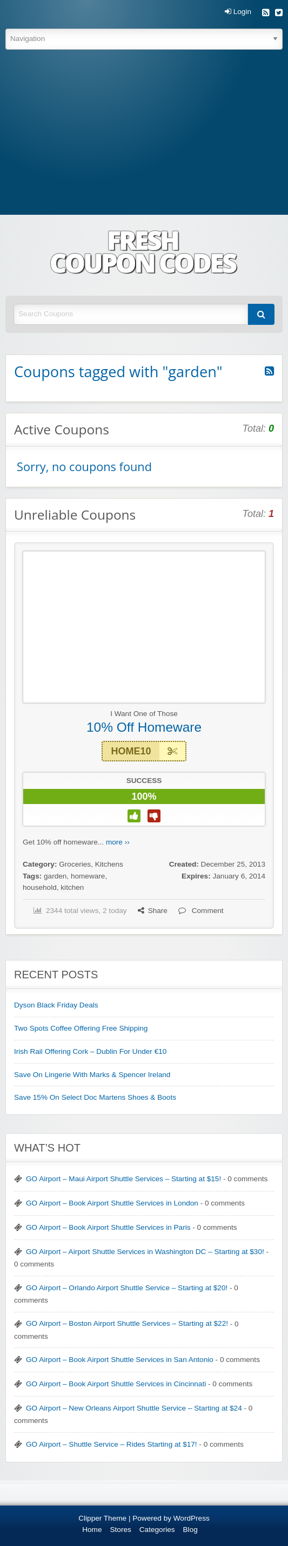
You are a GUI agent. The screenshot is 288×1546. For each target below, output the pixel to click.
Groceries (75, 864)
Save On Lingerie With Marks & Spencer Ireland (92, 1075)
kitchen (72, 887)
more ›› (118, 842)
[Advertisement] (144, 133)
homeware (88, 876)
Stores (120, 1529)
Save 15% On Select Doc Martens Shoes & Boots (95, 1097)
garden (55, 876)
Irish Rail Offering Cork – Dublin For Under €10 (90, 1051)
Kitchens (109, 864)
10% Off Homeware (144, 727)
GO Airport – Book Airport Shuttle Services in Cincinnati (116, 1384)
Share (153, 911)
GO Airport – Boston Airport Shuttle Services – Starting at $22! (127, 1323)
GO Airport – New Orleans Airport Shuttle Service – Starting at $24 (134, 1408)
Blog (190, 1529)
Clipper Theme (102, 1518)
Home (92, 1529)
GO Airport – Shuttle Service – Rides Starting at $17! (111, 1444)
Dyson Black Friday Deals (56, 1005)
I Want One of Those (144, 714)
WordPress (191, 1518)
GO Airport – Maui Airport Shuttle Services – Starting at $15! (123, 1179)
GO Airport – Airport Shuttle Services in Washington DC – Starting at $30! (145, 1252)
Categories (157, 1529)
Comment (201, 911)
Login (238, 12)
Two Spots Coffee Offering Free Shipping (81, 1028)
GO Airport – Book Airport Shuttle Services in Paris (108, 1227)
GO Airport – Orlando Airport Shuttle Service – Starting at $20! (126, 1288)
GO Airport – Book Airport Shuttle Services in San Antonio (119, 1360)
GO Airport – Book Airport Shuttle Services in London (112, 1203)
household (40, 887)
